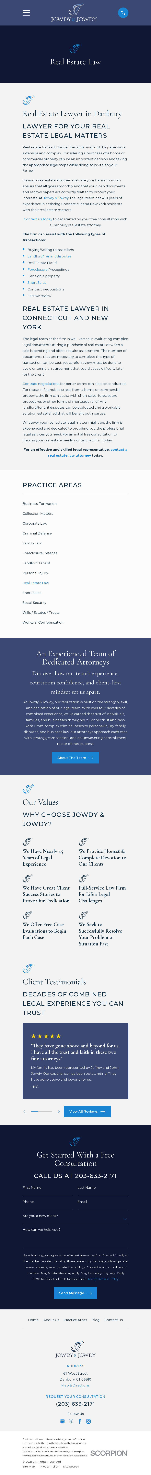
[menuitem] (75, 504)
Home (33, 1320)
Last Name (86, 1187)
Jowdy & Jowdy (55, 198)
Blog (96, 1320)
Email (82, 1202)
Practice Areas (75, 1320)
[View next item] (60, 1111)
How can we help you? (41, 1229)
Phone (28, 1202)
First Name (32, 1187)
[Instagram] (88, 1421)
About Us (51, 1320)
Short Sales (37, 283)
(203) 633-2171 (75, 1404)
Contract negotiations (41, 384)
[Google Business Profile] (62, 1421)
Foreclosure (38, 269)
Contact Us (113, 1320)
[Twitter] (71, 1421)
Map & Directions (75, 1385)
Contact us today (38, 219)
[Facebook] (79, 1421)
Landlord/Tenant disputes (49, 256)
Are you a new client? (40, 1216)
